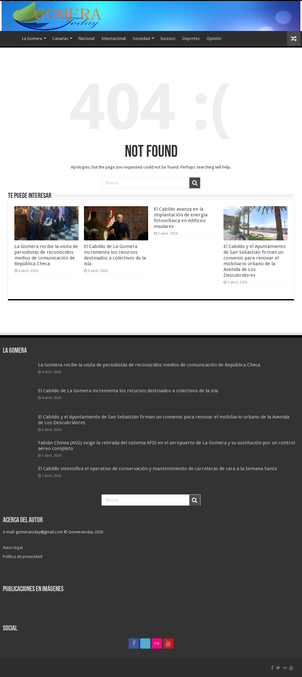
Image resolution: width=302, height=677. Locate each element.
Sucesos (167, 38)
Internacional (114, 38)
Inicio (10, 37)
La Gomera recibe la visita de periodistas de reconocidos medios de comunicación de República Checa (46, 255)
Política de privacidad (22, 556)
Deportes (191, 38)
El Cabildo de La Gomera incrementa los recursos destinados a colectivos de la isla (115, 255)
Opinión (214, 38)
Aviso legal (13, 547)
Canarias (60, 38)
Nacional (86, 38)
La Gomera (32, 38)
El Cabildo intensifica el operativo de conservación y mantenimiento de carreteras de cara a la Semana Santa (157, 468)
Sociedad (141, 38)
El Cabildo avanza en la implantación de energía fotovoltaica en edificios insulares (181, 217)
